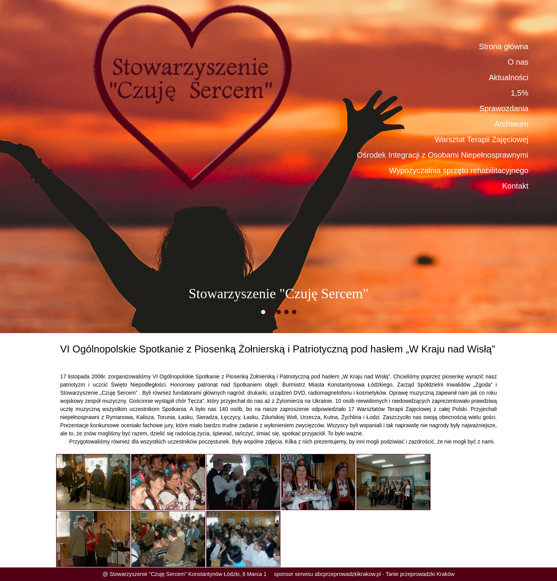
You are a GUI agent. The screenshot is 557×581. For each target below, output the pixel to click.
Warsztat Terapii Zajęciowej (481, 139)
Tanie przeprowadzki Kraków (420, 574)
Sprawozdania (503, 108)
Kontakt (515, 186)
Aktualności (508, 77)
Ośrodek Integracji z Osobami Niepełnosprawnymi (442, 155)
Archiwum (511, 124)
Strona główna (503, 46)
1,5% (519, 93)
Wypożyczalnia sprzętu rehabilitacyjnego (458, 170)
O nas (518, 62)
